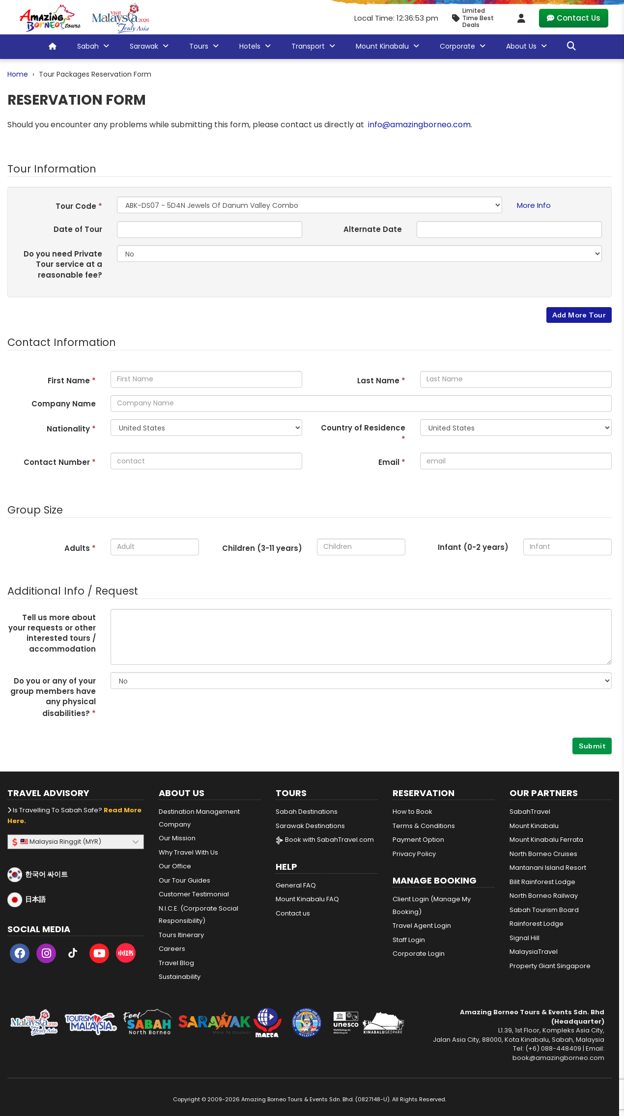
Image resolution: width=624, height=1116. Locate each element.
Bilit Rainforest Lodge (542, 882)
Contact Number (60, 462)
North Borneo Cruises (543, 853)
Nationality (71, 429)
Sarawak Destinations (310, 825)
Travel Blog (176, 963)
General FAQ (296, 885)
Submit (592, 746)
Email (391, 462)
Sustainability (179, 976)
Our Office (175, 866)
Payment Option (418, 839)
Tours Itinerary (181, 935)
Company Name (63, 404)
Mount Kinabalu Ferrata (546, 839)
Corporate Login (419, 953)
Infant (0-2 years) (473, 547)
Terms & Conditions (424, 825)
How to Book (412, 811)
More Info (534, 205)
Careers (172, 948)
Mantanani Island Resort (548, 867)
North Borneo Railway (544, 895)
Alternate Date (372, 229)
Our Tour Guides (184, 880)
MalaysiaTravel (534, 951)
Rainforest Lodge (537, 923)
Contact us (293, 913)
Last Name (381, 380)
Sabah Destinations (307, 811)
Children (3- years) (262, 548)
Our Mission (177, 838)
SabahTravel (530, 811)
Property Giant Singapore (550, 966)
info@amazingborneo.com (419, 124)
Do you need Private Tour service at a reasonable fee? (63, 264)
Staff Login (409, 939)
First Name (72, 380)
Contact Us (573, 18)
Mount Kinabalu (534, 825)
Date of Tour (78, 229)
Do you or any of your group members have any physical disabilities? (53, 697)
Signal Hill (524, 938)
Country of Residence (363, 433)
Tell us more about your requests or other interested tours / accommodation (52, 633)
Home (17, 74)
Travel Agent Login (422, 925)
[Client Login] (521, 18)
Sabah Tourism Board (544, 910)
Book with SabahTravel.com (325, 839)
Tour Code (79, 206)
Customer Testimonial (194, 894)
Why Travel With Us (188, 852)
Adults (80, 548)
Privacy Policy (414, 853)
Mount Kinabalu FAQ (307, 899)
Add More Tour (579, 315)
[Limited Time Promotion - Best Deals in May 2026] (477, 18)
